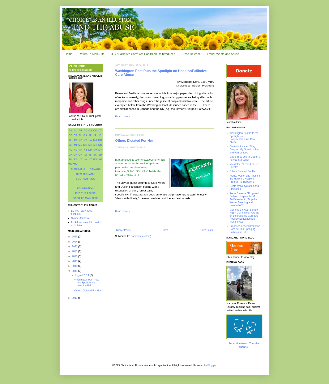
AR (80, 130)
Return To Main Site (91, 54)
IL (70, 140)
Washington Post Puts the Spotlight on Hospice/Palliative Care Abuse (244, 138)
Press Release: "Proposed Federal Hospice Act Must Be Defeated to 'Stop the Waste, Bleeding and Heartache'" (244, 199)
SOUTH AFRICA (85, 178)
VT (90, 159)
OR (80, 154)
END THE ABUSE (85, 193)
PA (85, 154)
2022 (75, 246)
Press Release (191, 54)
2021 (75, 251)
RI (90, 154)
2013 (75, 297)
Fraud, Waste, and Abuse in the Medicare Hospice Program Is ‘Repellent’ (245, 178)
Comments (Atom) (141, 236)
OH (70, 154)
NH (80, 149)
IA (95, 135)
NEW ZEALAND (85, 174)
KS (80, 140)
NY (100, 149)
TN (70, 159)
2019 (75, 261)
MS (90, 145)
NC (100, 145)
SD (100, 154)
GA (85, 135)
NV (95, 149)
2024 (75, 241)
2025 (75, 236)
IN (75, 140)
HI (90, 135)
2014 (75, 271)
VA (85, 159)
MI (75, 145)
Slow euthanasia (80, 218)
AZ (85, 130)
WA (95, 159)
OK (75, 154)
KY (85, 140)
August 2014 (82, 275)
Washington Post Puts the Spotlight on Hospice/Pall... (86, 282)
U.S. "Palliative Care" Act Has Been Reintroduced (143, 54)
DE (75, 135)
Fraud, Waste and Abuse (223, 54)
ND (70, 149)
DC (70, 135)
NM (90, 149)
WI (100, 159)
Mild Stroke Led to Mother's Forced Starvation (245, 158)
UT (80, 159)
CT (100, 130)
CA (90, 130)
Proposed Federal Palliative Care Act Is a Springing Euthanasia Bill (245, 229)
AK (70, 130)
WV (70, 164)
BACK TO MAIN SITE (85, 198)
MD (100, 140)
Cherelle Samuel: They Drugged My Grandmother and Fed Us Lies (244, 149)
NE (75, 149)
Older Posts (206, 230)
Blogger (212, 365)
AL (75, 130)
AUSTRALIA (77, 169)
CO (95, 130)
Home (68, 54)
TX (75, 159)
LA (90, 140)
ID (100, 135)
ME (70, 145)
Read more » (122, 116)
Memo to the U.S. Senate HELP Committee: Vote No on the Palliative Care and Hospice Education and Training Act (244, 215)
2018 (75, 266)
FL (80, 135)
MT (95, 145)
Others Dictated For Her (134, 140)
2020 (75, 256)
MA (95, 140)
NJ (85, 149)
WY (75, 164)
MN (80, 145)
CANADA (95, 169)
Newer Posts (123, 230)
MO (85, 145)
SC (95, 154)
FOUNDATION (85, 188)
